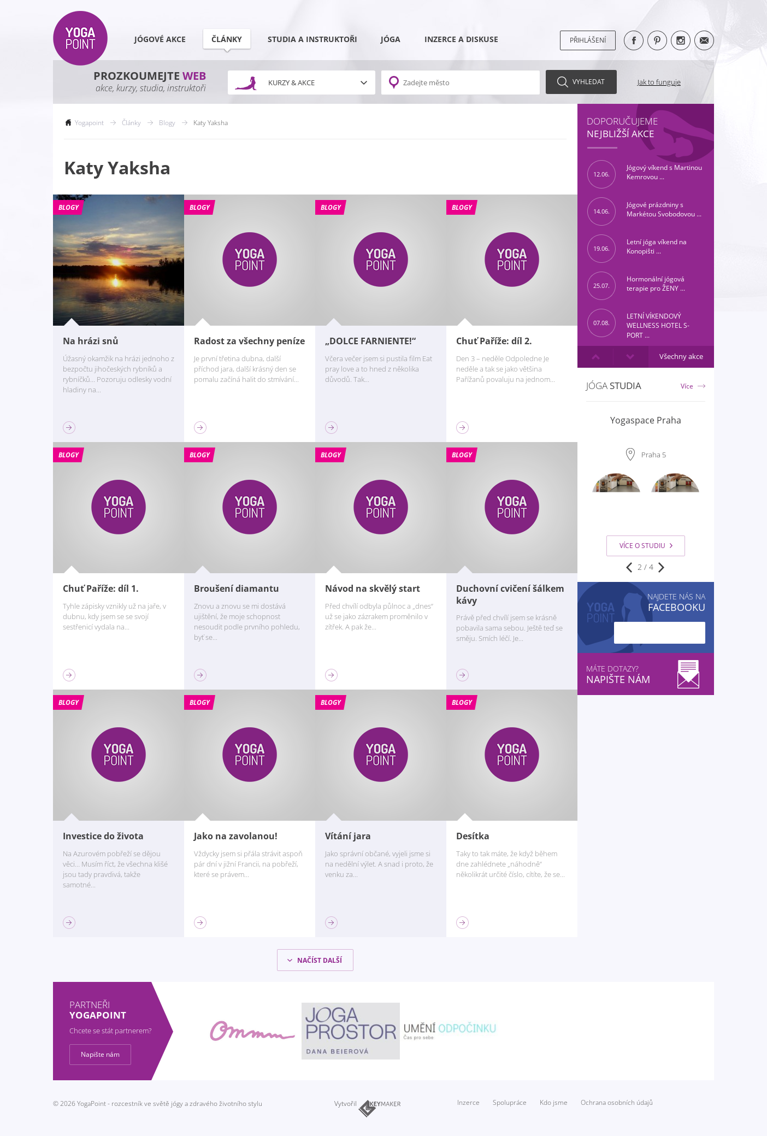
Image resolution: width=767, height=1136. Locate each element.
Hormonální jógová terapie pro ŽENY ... (636, 286)
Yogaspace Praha (645, 420)
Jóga (390, 39)
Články (228, 42)
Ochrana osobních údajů (617, 1102)
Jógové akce (160, 39)
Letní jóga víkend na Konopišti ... (637, 248)
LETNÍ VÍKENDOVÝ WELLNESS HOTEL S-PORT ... (638, 323)
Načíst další (319, 960)
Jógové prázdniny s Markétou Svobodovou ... (644, 211)
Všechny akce (681, 356)
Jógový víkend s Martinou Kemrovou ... (644, 174)
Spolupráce (510, 1102)
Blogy (167, 122)
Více (687, 386)
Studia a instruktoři (312, 39)
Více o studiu (646, 545)
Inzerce (468, 1102)
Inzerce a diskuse (461, 39)
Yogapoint (89, 122)
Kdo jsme (554, 1102)
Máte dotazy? (645, 674)
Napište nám (100, 1054)
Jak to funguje (659, 82)
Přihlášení (588, 40)
